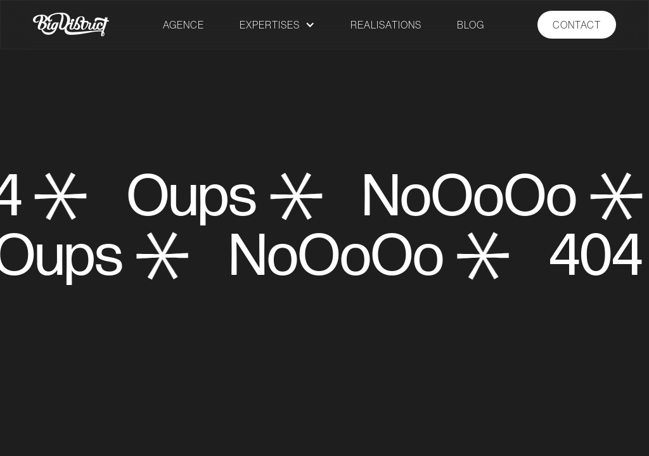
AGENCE (183, 24)
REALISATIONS (385, 24)
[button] (277, 24)
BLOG (470, 24)
